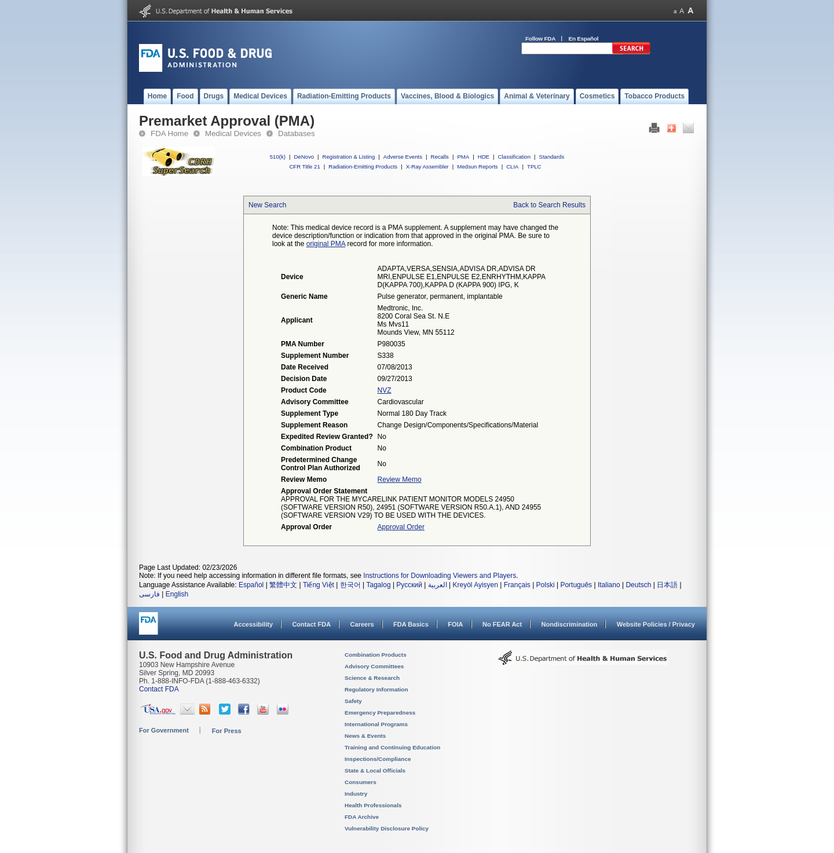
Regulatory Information (376, 689)
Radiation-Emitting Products (362, 166)
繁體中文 (283, 585)
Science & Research (372, 678)
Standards (552, 156)
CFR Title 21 (304, 166)
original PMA (325, 244)
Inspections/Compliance (378, 759)
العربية (437, 585)
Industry (356, 793)
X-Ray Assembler (427, 166)
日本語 (667, 585)
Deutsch (638, 585)
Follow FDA (540, 38)
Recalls (439, 156)
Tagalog (379, 585)
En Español (584, 38)
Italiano (609, 585)
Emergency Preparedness (380, 712)
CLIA (512, 166)
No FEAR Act (502, 624)
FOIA (455, 624)
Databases (296, 133)
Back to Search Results (549, 205)
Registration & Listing (349, 156)
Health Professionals (373, 805)
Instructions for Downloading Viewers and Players (439, 576)
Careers (362, 624)
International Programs (376, 724)
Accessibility (253, 624)
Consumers (360, 782)
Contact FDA (311, 624)
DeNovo (304, 156)
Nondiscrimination (570, 624)
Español (251, 585)
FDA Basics (411, 624)
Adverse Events (402, 156)
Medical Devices (233, 133)
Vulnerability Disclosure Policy (387, 828)
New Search (267, 205)
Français (517, 585)
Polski (545, 585)
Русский (409, 585)
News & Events (365, 736)
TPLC (534, 166)
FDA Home (169, 133)
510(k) (278, 156)
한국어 (350, 585)
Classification (514, 156)
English (177, 594)
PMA (463, 156)
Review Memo (400, 479)
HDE (483, 156)
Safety (353, 701)
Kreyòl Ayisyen (475, 585)
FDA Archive (362, 817)
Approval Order (401, 527)
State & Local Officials (375, 770)
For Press (227, 730)
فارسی (149, 594)
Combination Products (376, 654)
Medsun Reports (477, 166)
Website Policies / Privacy (656, 624)
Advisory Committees (374, 666)
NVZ (385, 390)
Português (576, 585)
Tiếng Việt (318, 585)
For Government (164, 730)
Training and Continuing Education (392, 747)
